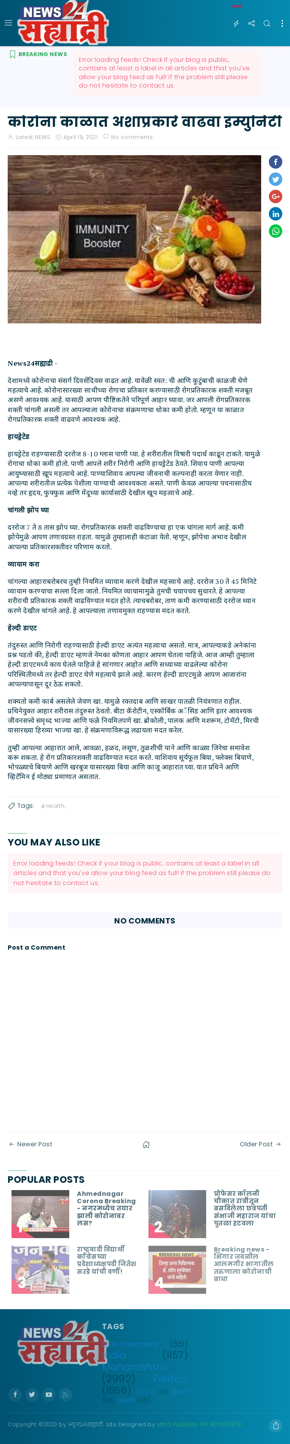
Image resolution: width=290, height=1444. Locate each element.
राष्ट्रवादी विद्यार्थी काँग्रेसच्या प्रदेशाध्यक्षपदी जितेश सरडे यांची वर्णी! (107, 1260)
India (114, 1355)
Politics (170, 1379)
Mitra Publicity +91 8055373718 (199, 1424)
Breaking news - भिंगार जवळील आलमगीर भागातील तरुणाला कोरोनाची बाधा (244, 1264)
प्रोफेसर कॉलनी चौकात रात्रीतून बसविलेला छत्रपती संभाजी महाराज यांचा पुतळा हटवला (245, 1208)
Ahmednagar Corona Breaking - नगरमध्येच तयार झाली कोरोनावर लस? (106, 1208)
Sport (179, 1391)
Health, (53, 806)
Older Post (261, 1144)
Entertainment (130, 1344)
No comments (132, 137)
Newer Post (30, 1144)
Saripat (145, 1392)
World (126, 1400)
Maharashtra (134, 1367)
